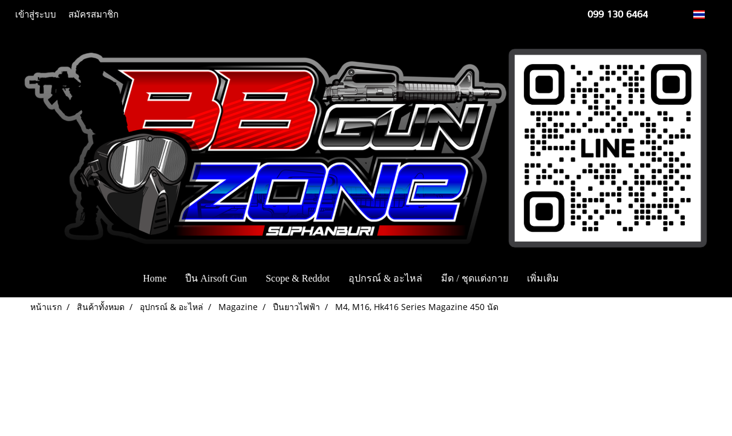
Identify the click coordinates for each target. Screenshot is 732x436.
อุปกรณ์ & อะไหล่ (385, 278)
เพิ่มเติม (543, 278)
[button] (586, 278)
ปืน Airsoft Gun (216, 278)
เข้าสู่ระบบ (35, 14)
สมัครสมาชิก (93, 14)
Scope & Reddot (298, 278)
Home (154, 278)
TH (705, 14)
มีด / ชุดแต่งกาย (474, 278)
